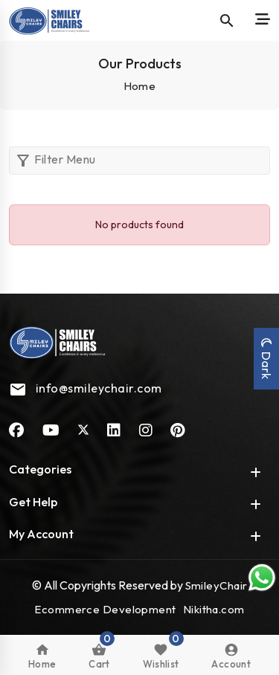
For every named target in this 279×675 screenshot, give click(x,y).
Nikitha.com (214, 609)
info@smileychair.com (99, 388)
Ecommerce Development (105, 609)
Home (140, 86)
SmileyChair (216, 585)
